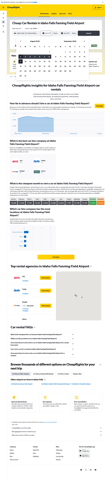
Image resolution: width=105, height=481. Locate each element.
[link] (99, 106)
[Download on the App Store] (84, 455)
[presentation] (91, 266)
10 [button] (25, 61)
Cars (11, 76)
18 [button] (30, 66)
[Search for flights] (3, 14)
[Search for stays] (3, 18)
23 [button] (21, 71)
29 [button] (49, 71)
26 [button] (35, 71)
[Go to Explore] (3, 26)
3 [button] (25, 57)
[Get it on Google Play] (84, 451)
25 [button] (30, 71)
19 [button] (35, 66)
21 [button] (44, 66)
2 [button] (20, 57)
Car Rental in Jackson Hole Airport (21, 384)
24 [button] (25, 71)
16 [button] (20, 66)
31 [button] (25, 76)
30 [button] (21, 76)
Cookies (34, 2)
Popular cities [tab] (77, 374)
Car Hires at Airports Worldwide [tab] (43, 374)
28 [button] (44, 71)
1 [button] (49, 52)
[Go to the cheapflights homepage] (14, 7)
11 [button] (30, 61)
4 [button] (30, 57)
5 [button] (34, 57)
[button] (103, 2)
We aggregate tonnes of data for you (57, 431)
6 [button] (39, 57)
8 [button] (49, 57)
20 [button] (40, 66)
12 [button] (35, 61)
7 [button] (44, 57)
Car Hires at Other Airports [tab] (20, 374)
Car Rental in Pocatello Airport (81, 384)
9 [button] (20, 61)
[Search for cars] (3, 22)
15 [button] (49, 61)
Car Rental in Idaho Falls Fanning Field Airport (55, 384)
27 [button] (40, 71)
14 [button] (44, 61)
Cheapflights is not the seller (57, 428)
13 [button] (40, 61)
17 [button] (25, 66)
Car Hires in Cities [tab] (63, 374)
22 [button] (49, 66)
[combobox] (17, 28)
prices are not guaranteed (50, 422)
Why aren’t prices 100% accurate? (57, 435)
